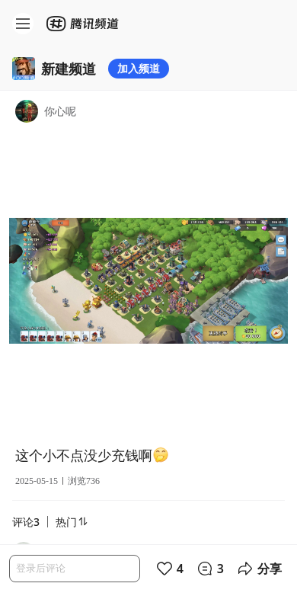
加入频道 (138, 68)
